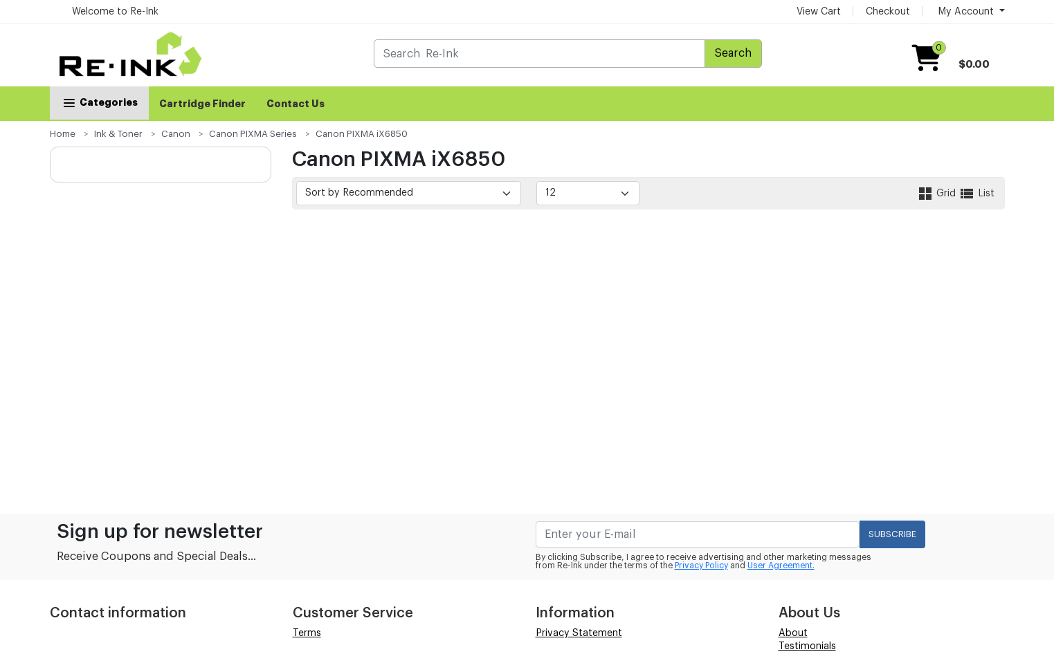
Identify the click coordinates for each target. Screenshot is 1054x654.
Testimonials (807, 646)
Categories (99, 102)
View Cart (819, 12)
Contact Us (295, 104)
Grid (937, 193)
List (976, 193)
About (793, 633)
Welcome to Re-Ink (115, 12)
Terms (307, 633)
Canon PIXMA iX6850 (362, 133)
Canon (175, 133)
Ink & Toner (118, 133)
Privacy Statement (579, 633)
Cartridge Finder (202, 104)
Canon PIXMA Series (253, 133)
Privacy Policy (701, 565)
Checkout (888, 12)
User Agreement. (781, 565)
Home (62, 133)
